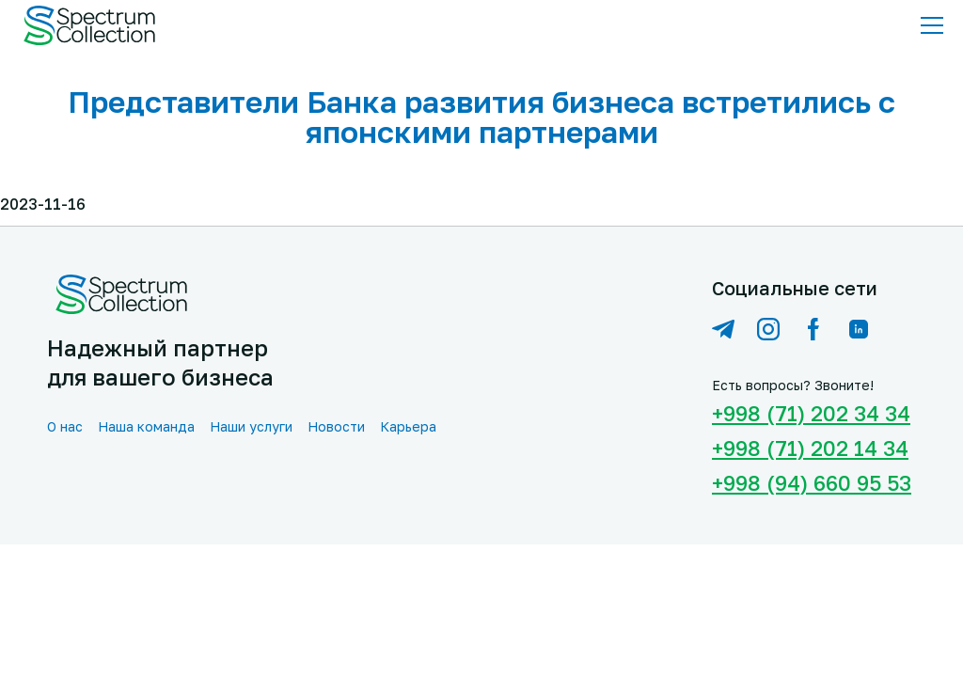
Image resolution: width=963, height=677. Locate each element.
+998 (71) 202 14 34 (810, 448)
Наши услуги (251, 426)
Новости (336, 426)
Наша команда (146, 426)
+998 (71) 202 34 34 (811, 413)
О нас (65, 426)
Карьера (408, 426)
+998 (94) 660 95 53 (811, 483)
